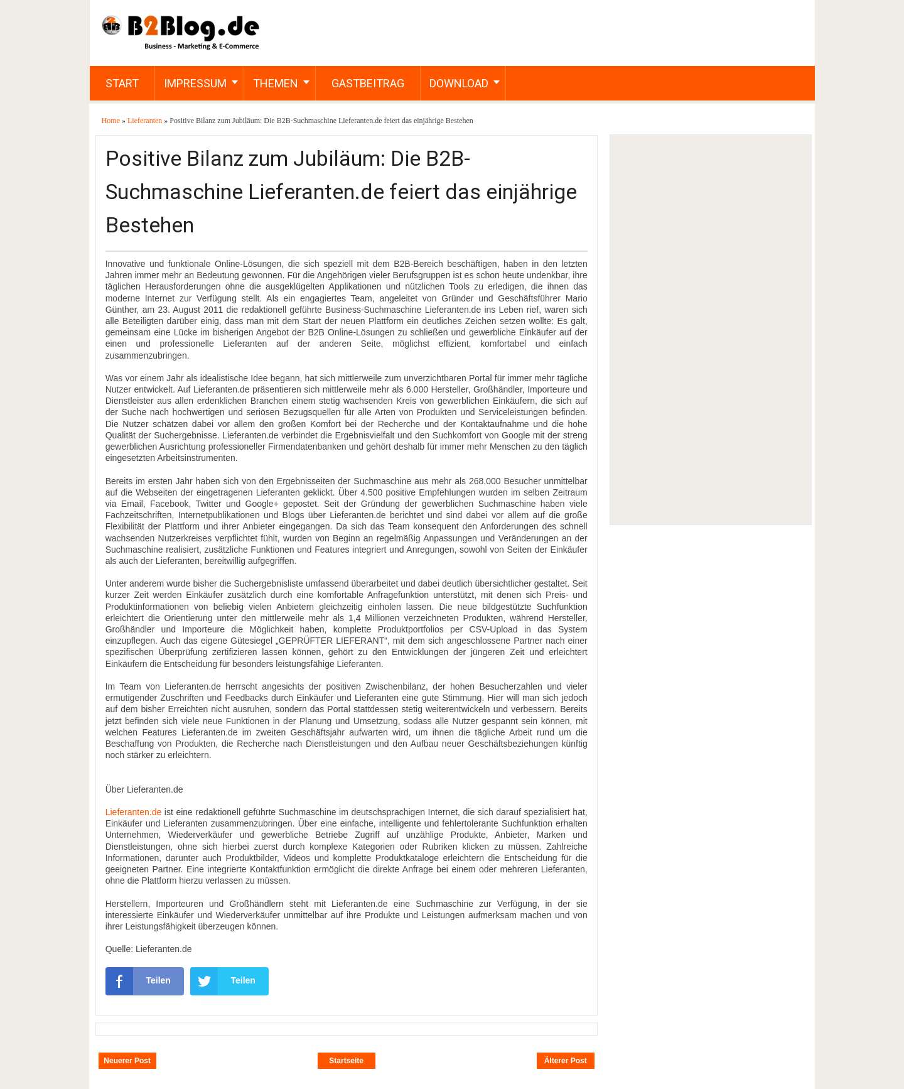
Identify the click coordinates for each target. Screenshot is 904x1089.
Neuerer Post (127, 1060)
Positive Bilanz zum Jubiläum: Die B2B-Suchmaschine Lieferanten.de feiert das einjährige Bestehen (341, 191)
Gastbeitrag (367, 83)
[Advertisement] (710, 329)
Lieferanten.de (133, 812)
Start (122, 83)
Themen (275, 83)
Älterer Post (565, 1060)
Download (458, 83)
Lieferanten (145, 120)
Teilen (138, 981)
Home (112, 120)
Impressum (195, 83)
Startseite (346, 1060)
